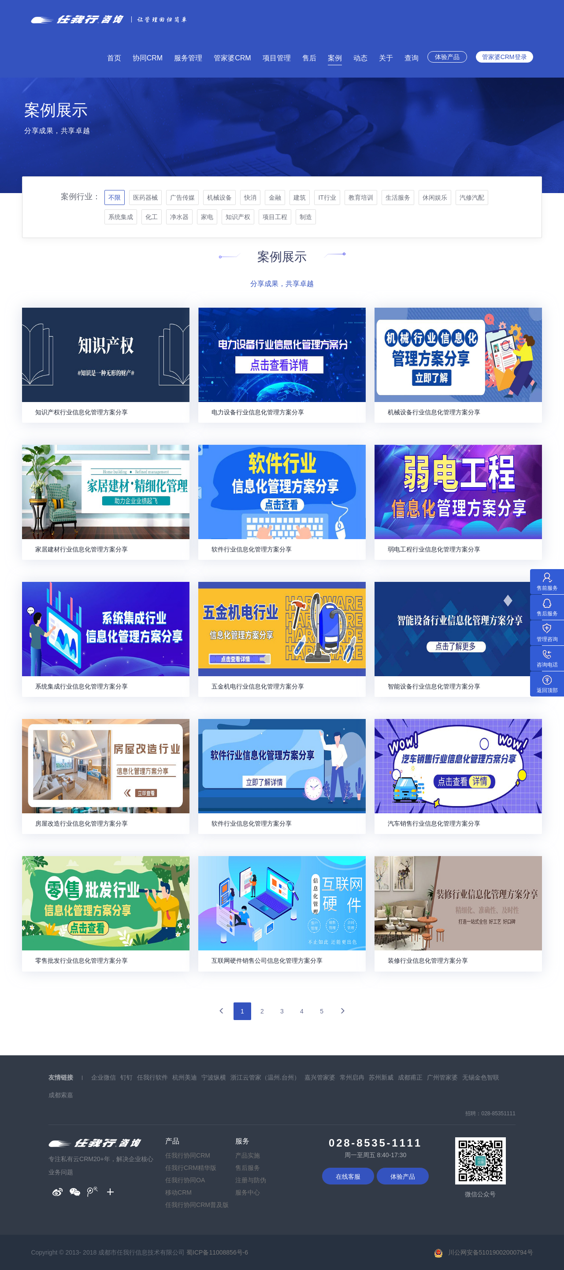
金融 (275, 197)
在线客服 (348, 1176)
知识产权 (238, 216)
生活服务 (398, 197)
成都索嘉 (60, 1095)
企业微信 (103, 1077)
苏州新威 (381, 1077)
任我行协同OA (185, 1180)
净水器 (179, 216)
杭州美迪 (184, 1077)
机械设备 (219, 197)
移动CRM (178, 1192)
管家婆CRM (232, 58)
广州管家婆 (442, 1077)
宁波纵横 (213, 1077)
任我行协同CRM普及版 (197, 1204)
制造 (306, 216)
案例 (335, 58)
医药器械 (145, 197)
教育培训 (361, 197)
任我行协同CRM (187, 1155)
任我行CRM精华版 (190, 1167)
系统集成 (120, 216)
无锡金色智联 (480, 1077)
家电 (207, 216)
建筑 (299, 197)
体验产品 (447, 56)
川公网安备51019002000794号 (490, 1252)
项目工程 (275, 216)
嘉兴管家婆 (319, 1077)
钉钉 (126, 1077)
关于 (386, 58)
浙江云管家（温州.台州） (265, 1077)
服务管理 (188, 58)
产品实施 (247, 1155)
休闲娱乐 (435, 197)
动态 (360, 58)
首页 (114, 58)
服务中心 (247, 1192)
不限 (114, 197)
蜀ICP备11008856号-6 (217, 1252)
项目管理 (277, 58)
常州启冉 (352, 1077)
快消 (250, 197)
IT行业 (327, 197)
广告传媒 (182, 197)
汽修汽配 (472, 197)
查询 (411, 58)
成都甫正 (410, 1077)
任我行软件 (152, 1077)
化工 (151, 216)
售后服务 (247, 1167)
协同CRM (148, 58)
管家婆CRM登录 (504, 56)
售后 (309, 58)
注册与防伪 (250, 1180)
